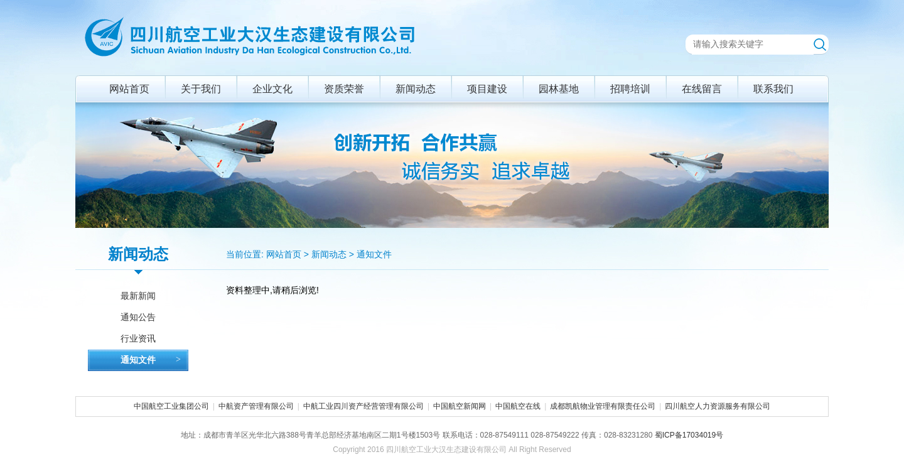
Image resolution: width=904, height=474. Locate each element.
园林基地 (559, 88)
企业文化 (272, 88)
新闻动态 (416, 88)
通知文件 (374, 254)
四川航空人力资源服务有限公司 (717, 406)
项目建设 (487, 88)
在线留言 (702, 88)
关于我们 (201, 88)
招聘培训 (630, 88)
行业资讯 (138, 338)
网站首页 (129, 88)
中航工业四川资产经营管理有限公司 (363, 406)
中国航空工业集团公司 (171, 406)
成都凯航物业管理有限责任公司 (602, 406)
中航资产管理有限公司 (256, 406)
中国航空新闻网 (459, 406)
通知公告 (138, 317)
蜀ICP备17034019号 (689, 435)
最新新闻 (138, 296)
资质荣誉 (344, 88)
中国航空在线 (518, 406)
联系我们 (773, 88)
